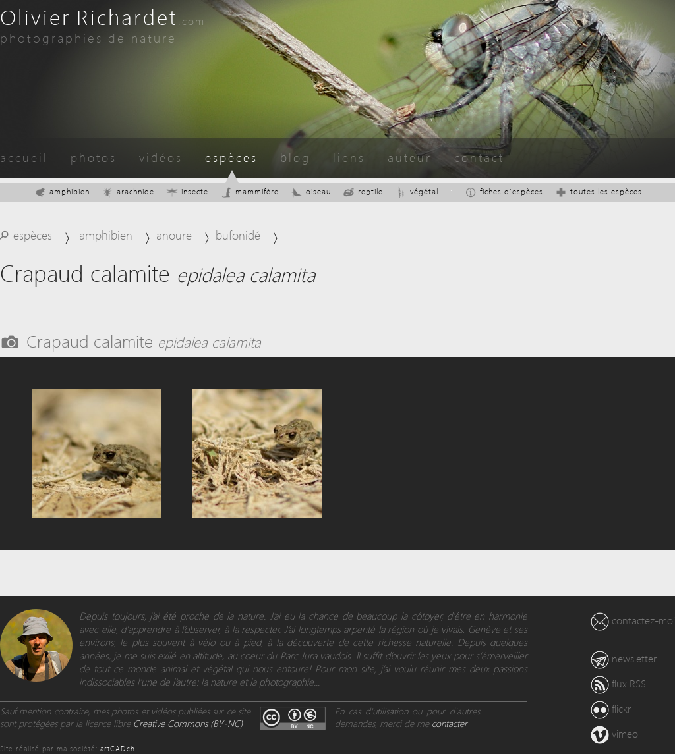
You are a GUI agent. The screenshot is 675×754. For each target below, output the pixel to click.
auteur (410, 157)
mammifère (249, 191)
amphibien (62, 191)
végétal (416, 191)
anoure (174, 235)
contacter (449, 723)
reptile (363, 191)
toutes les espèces (598, 191)
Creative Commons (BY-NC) (188, 723)
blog (295, 157)
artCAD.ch (117, 748)
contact (479, 157)
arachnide (128, 191)
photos (94, 157)
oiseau (311, 191)
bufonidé (238, 235)
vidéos (161, 157)
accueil (24, 157)
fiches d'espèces (504, 191)
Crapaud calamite (143, 340)
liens (349, 157)
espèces (231, 157)
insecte (187, 191)
